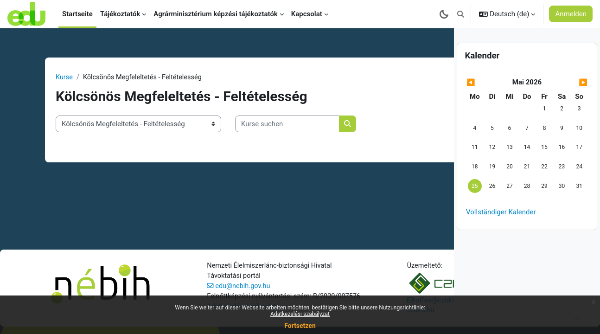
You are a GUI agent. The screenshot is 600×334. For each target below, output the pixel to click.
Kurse (42, 77)
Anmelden (571, 14)
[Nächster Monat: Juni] (569, 99)
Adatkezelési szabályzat (300, 314)
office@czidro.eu (347, 282)
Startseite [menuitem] (77, 14)
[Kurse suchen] (264, 124)
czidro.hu (326, 293)
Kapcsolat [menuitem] (306, 14)
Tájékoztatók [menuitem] (120, 14)
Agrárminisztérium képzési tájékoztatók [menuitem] (215, 14)
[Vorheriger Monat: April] (484, 99)
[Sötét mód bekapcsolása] (444, 14)
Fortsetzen (300, 325)
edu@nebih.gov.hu (207, 279)
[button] (460, 14)
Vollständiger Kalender (501, 228)
